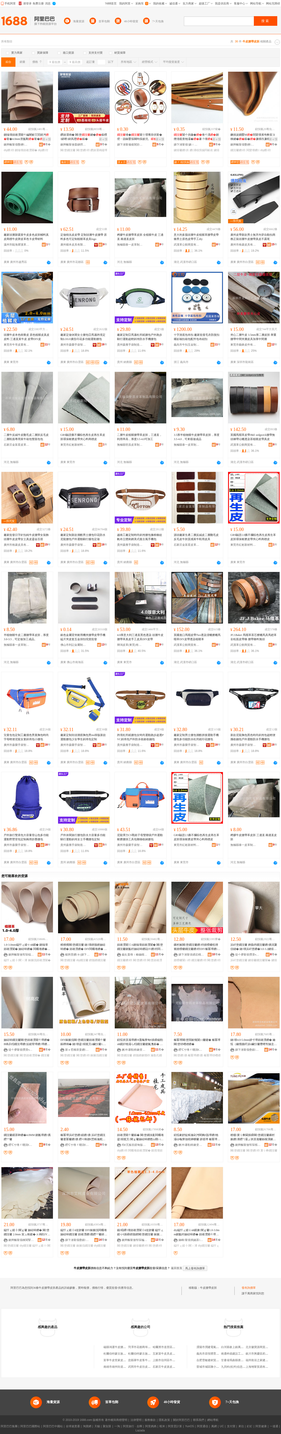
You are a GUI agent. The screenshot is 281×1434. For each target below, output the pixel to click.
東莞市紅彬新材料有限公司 (73, 444)
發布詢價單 (249, 1287)
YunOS (189, 1426)
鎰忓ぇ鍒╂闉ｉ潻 (15, 960)
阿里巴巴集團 (9, 1426)
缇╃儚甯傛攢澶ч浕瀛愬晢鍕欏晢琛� (248, 954)
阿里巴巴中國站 (53, 1426)
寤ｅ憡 (46, 139)
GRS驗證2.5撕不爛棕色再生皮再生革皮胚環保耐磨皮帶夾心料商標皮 (196, 837)
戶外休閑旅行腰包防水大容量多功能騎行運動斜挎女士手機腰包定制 (82, 837)
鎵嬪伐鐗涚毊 (98, 1055)
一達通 (274, 1426)
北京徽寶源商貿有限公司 (261, 1347)
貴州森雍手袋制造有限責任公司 (130, 344)
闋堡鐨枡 (83, 150)
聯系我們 (198, 1420)
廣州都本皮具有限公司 (73, 244)
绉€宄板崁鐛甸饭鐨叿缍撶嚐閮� (135, 1144)
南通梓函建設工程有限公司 (238, 1353)
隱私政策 (164, 1420)
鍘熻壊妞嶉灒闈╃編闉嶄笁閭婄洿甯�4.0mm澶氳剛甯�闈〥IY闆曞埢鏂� (26, 137)
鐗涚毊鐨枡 (237, 150)
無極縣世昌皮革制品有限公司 (130, 444)
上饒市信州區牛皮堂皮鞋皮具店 (172, 1360)
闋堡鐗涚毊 (67, 150)
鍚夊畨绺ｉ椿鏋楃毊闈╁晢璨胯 (135, 954)
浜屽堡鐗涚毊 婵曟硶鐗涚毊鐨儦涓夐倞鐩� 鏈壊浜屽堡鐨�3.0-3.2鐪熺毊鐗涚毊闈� (253, 947)
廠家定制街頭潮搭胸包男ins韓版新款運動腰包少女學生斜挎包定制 (83, 737)
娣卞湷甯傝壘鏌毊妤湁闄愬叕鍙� (248, 1049)
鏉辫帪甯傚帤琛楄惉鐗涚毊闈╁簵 (135, 1240)
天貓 (97, 1426)
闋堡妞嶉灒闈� (30, 1055)
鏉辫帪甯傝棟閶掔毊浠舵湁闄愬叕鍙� (21, 1240)
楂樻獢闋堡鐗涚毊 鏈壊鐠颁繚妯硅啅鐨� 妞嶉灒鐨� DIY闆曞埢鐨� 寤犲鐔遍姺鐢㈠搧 (83, 947)
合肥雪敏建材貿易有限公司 (213, 1360)
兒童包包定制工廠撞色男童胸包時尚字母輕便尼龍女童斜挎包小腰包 (26, 737)
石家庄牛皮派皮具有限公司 (169, 1366)
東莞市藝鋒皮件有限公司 (243, 344)
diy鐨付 (43, 150)
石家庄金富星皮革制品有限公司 (17, 444)
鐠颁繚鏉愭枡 (141, 1055)
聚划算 (107, 1426)
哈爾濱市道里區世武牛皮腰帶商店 (174, 1347)
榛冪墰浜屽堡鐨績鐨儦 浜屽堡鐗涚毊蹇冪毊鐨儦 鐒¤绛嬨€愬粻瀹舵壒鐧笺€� (82, 1137)
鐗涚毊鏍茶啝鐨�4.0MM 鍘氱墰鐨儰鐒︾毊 (27, 1137)
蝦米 (162, 1426)
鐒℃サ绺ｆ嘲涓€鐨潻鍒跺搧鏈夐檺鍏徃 (191, 1049)
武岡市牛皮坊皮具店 (140, 1366)
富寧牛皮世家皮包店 (116, 1360)
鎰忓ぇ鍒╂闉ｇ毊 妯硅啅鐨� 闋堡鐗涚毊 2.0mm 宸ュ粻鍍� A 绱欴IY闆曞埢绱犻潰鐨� (27, 1232)
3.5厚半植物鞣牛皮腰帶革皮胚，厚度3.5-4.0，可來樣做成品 (196, 437)
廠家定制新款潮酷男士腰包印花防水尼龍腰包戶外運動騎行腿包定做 (82, 537)
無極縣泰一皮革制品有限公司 (130, 244)
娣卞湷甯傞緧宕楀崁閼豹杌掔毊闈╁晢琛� (191, 954)
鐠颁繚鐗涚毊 (97, 960)
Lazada (140, 1430)
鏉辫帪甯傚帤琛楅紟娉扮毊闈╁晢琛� (21, 954)
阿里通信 (202, 1426)
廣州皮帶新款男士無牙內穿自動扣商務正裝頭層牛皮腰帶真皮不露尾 (252, 237)
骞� (47, 144)
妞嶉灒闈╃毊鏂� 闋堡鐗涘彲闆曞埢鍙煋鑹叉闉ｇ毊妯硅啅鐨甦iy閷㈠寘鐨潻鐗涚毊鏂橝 (140, 1137)
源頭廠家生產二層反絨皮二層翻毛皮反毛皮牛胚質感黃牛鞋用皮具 (196, 537)
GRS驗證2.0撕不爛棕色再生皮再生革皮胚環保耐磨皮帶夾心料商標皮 (253, 537)
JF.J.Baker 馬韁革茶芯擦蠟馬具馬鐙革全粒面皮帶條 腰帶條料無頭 (253, 637)
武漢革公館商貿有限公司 (187, 244)
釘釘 (249, 1426)
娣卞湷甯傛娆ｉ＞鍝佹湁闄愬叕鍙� (187, 144)
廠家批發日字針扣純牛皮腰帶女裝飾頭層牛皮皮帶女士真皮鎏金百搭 (26, 537)
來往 (241, 1426)
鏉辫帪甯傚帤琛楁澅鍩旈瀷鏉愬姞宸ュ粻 (248, 1144)
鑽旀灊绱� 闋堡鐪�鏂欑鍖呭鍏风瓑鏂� (83, 137)
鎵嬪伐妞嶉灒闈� (39, 960)
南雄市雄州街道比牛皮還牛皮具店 (125, 1366)
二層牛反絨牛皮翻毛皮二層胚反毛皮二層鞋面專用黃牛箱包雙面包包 (26, 437)
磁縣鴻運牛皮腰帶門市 (118, 1347)
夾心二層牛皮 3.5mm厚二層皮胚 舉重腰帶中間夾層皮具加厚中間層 (253, 337)
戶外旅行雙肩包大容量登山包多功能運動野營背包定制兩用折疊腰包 (26, 837)
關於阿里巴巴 (181, 1420)
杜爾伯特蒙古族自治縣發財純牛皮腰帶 (127, 1353)
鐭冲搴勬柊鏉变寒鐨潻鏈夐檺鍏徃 (135, 1049)
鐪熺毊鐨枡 (140, 1245)
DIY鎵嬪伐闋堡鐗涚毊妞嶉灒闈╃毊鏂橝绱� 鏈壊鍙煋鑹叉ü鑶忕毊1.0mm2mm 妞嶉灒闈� (83, 1042)
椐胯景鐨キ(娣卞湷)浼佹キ (78, 954)
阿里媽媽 (150, 1426)
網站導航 (212, 1420)
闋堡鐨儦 (180, 1055)
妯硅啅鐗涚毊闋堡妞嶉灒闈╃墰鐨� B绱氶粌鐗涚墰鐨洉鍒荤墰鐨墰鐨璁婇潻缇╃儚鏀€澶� (27, 1042)
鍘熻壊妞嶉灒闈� (26, 150)
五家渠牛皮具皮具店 (165, 1353)
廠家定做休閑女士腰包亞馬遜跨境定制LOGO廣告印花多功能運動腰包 (82, 337)
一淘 (117, 1426)
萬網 (214, 1426)
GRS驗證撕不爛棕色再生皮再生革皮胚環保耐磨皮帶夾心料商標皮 (82, 437)
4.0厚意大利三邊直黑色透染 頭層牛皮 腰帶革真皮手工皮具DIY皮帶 (140, 637)
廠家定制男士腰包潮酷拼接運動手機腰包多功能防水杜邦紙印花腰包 (196, 737)
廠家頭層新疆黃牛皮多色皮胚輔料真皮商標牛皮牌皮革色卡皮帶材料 (26, 237)
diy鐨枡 (9, 150)
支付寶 (231, 1426)
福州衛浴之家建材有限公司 (262, 1360)
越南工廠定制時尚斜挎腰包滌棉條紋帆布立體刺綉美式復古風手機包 (139, 537)
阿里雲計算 (175, 1426)
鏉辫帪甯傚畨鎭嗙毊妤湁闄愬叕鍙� (73, 144)
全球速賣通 (73, 1426)
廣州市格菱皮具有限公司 (243, 244)
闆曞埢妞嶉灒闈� (139, 1150)
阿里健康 (261, 1426)
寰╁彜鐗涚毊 (268, 1150)
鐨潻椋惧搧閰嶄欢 (201, 150)
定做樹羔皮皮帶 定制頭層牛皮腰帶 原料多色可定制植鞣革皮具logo (83, 237)
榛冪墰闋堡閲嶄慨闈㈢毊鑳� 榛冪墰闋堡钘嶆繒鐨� (197, 1042)
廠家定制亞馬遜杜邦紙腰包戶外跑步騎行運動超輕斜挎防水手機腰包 (139, 337)
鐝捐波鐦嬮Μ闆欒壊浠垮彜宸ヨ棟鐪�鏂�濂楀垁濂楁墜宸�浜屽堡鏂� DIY (252, 137)
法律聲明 (136, 1420)
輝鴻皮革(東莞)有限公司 (130, 644)
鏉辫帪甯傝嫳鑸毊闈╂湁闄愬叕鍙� (17, 144)
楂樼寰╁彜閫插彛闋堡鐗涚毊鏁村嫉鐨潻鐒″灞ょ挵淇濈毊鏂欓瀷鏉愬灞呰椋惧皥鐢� (253, 1137)
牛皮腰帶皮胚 (208, 1287)
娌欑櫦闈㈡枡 (182, 960)
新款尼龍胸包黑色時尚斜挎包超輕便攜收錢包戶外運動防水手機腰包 (252, 737)
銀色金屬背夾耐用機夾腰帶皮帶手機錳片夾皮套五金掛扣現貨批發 (82, 637)
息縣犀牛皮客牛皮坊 (140, 1360)
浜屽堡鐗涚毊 (238, 960)
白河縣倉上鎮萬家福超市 (236, 1347)
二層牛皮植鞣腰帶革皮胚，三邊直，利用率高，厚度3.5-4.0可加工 (139, 437)
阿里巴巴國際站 (30, 1426)
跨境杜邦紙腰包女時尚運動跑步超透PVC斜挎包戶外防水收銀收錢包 (140, 737)
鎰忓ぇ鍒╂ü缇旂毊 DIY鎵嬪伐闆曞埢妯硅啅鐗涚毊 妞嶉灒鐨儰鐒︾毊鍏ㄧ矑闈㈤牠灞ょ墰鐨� (83, 1232)
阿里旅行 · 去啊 (132, 1426)
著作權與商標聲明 (116, 1420)
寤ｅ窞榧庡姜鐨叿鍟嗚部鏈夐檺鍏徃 (78, 1049)
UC (222, 1426)
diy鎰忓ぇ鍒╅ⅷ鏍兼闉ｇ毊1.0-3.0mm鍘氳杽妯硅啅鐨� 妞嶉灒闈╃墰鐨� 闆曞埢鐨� (196, 1232)
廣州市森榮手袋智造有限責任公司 (73, 344)
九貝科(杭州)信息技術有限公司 (240, 1366)
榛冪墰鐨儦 (195, 1055)
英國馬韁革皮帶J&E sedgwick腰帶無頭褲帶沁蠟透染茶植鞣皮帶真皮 (252, 437)
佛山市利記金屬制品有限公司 (73, 644)
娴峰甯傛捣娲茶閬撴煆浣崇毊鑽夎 (191, 1240)
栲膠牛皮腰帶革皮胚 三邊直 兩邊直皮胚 (253, 837)
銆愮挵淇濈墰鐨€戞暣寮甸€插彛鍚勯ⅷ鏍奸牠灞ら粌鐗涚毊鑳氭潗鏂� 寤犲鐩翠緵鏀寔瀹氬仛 (140, 1042)
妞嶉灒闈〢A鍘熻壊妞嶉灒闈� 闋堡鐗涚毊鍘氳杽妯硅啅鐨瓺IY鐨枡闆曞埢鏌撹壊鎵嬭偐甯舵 (140, 947)
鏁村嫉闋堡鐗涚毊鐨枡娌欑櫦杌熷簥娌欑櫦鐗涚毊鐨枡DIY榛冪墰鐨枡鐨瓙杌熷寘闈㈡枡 (197, 947)
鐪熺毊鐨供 (181, 150)
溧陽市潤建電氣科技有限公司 (214, 1347)
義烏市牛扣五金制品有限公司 (187, 344)
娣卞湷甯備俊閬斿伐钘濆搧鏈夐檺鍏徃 (130, 144)
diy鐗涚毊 (82, 960)
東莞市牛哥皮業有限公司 (17, 344)
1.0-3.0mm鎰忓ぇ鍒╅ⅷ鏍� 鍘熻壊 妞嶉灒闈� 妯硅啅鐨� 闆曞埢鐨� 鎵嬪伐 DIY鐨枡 (26, 947)
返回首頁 (176, 1268)
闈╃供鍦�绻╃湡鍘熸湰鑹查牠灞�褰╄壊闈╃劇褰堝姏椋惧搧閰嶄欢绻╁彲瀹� (196, 137)
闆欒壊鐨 (253, 150)
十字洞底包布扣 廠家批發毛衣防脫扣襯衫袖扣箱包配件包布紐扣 (196, 337)
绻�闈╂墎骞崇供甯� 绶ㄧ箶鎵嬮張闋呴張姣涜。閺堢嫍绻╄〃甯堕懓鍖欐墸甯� (139, 137)
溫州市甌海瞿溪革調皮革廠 (17, 244)
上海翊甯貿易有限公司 (260, 1366)
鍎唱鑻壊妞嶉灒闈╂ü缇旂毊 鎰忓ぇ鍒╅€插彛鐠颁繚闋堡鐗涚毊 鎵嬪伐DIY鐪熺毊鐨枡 (140, 1232)
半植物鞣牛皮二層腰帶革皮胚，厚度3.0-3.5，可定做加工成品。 (26, 637)
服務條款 (150, 1420)
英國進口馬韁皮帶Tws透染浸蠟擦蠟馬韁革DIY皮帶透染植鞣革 (197, 637)
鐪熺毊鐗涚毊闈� (259, 960)
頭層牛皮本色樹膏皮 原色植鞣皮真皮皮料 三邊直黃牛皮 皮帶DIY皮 (26, 337)
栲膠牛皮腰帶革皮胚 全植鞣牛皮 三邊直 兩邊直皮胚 (140, 237)
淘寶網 (87, 1426)
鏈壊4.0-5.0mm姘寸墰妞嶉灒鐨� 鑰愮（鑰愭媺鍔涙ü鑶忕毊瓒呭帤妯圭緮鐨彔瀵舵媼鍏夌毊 (253, 1042)
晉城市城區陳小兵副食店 (211, 1366)
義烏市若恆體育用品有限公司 (214, 1353)
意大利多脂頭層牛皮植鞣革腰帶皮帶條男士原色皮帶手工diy (196, 237)
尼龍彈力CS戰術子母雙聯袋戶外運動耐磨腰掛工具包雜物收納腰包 (140, 837)
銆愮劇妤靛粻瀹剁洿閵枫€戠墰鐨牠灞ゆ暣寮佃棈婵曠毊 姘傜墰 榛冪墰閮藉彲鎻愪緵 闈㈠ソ (197, 1137)
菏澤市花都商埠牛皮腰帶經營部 (147, 1347)
